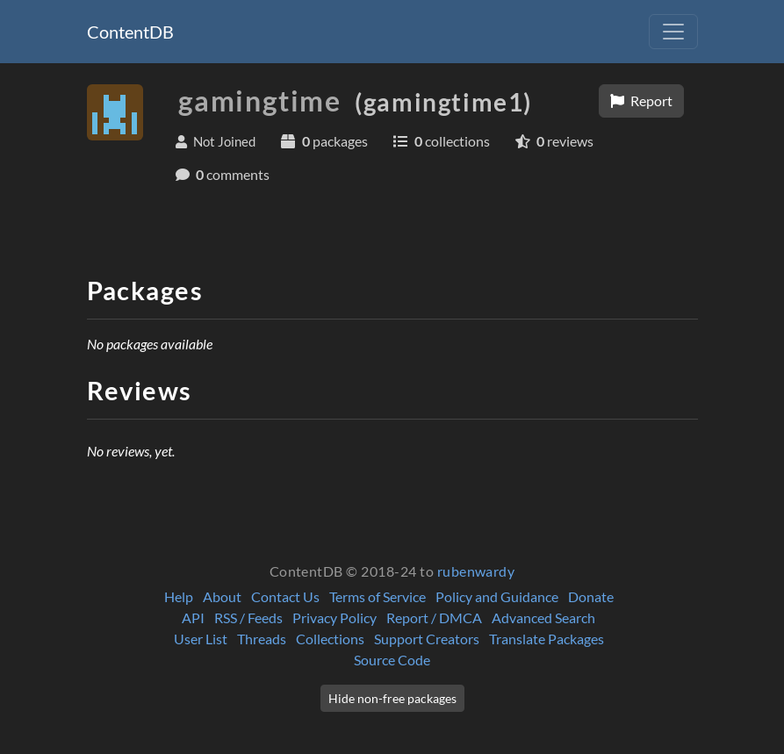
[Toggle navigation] (673, 31)
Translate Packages (546, 638)
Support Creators (426, 638)
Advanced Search (543, 617)
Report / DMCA (434, 617)
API (193, 617)
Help (178, 596)
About (222, 596)
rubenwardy (476, 571)
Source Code (392, 659)
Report (641, 100)
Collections (330, 638)
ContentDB (130, 31)
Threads (261, 638)
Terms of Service (377, 596)
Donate (591, 596)
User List (200, 638)
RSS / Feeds (248, 617)
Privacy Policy (334, 617)
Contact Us (285, 596)
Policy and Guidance (496, 596)
